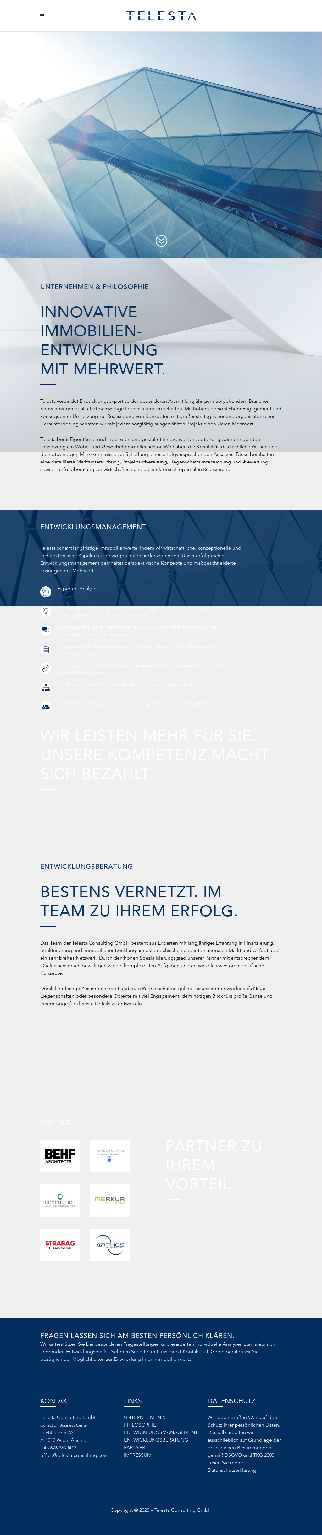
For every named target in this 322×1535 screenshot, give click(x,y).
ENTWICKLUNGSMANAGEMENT (161, 1432)
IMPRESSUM (138, 1455)
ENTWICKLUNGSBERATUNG (156, 1440)
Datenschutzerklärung (232, 1470)
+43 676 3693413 (58, 1448)
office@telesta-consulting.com (74, 1455)
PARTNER (134, 1447)
